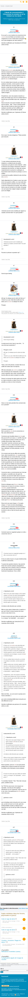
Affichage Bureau (4, 993)
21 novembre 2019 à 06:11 (14, 586)
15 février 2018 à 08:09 (14, 234)
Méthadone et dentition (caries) (10, 951)
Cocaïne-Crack (9, 6)
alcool (16, 484)
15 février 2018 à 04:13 (14, 132)
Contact (12, 995)
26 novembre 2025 (20, 944)
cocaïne (3, 37)
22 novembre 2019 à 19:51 (14, 832)
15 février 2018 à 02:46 (14, 67)
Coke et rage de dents (8, 919)
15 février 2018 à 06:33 (14, 208)
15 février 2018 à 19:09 (14, 332)
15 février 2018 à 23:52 (14, 426)
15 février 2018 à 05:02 (14, 158)
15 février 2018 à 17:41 (14, 270)
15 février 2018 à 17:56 (14, 295)
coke (11, 431)
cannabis (3, 487)
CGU (9, 995)
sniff (2, 101)
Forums (2, 6)
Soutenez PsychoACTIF (10, 986)
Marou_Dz (21, 312)
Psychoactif (3, 963)
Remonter (3, 904)
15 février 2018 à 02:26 (14, 32)
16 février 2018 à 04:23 (14, 529)
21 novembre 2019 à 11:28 (14, 638)
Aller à (14, 970)
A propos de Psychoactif (14, 993)
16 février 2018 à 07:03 (14, 547)
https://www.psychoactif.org (7, 989)
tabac (6, 78)
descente (12, 494)
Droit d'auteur (4, 988)
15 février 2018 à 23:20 (14, 400)
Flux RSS (17, 995)
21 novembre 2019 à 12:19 (14, 728)
